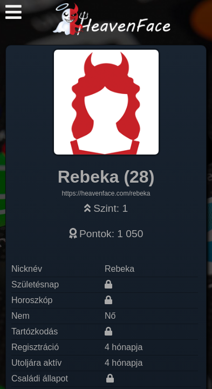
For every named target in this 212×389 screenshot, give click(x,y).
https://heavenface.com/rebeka (105, 193)
